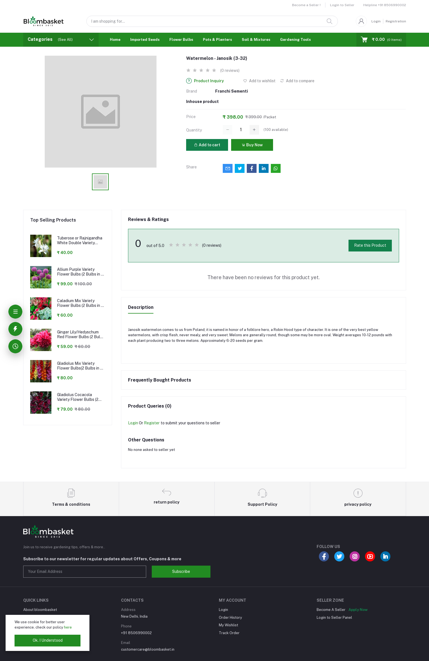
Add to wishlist (259, 81)
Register (152, 423)
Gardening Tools (295, 39)
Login (376, 21)
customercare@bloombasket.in (147, 649)
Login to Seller (342, 5)
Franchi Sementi (231, 91)
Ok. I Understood (48, 640)
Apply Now (358, 610)
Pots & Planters (217, 39)
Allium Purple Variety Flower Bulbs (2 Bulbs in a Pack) (80, 272)
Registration (396, 21)
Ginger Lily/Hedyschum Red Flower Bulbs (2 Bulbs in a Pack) (80, 334)
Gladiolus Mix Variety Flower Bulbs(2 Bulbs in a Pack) (79, 366)
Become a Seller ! (306, 5)
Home (115, 39)
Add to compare (297, 81)
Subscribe (181, 571)
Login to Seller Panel (334, 617)
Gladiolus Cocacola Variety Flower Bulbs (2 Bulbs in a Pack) (77, 397)
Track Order (229, 633)
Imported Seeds (145, 39)
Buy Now (252, 145)
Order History (230, 617)
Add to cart (207, 145)
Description (140, 307)
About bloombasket (40, 610)
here (68, 627)
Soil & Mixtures (256, 39)
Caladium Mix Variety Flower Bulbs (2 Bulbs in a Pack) (80, 303)
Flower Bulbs (181, 39)
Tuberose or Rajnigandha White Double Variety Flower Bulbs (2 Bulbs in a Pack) (80, 240)
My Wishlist (228, 625)
